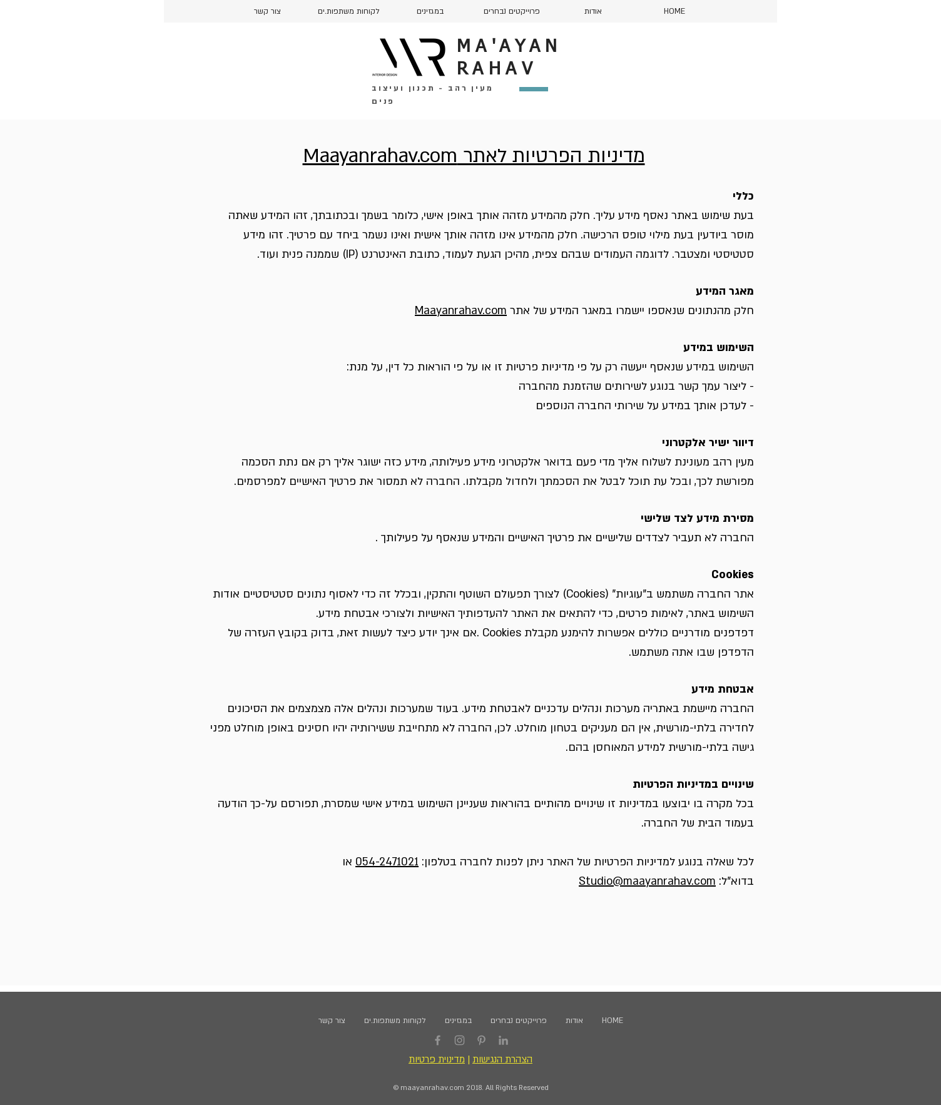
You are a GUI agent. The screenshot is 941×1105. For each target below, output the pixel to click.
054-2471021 (387, 862)
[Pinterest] (481, 1040)
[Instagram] (459, 1040)
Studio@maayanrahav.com (647, 881)
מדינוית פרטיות (437, 1059)
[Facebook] (437, 1040)
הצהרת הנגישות (502, 1059)
